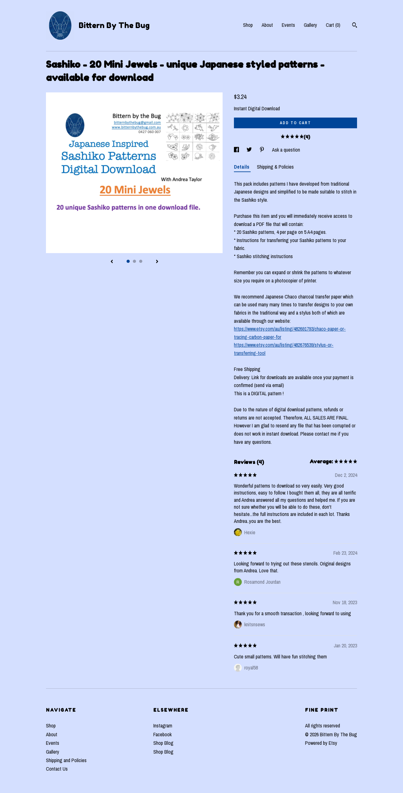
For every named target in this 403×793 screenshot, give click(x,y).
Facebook (162, 734)
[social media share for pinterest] (262, 149)
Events (288, 24)
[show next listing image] (157, 262)
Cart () (333, 24)
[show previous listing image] (111, 262)
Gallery (310, 24)
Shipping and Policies (66, 760)
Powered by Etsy (321, 742)
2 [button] (134, 261)
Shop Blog (163, 742)
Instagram (162, 725)
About (267, 24)
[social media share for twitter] (250, 149)
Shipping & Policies (275, 166)
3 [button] (140, 261)
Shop (248, 24)
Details (242, 166)
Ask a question (286, 149)
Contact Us (57, 768)
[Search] (354, 25)
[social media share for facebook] (237, 149)
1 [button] (128, 261)
